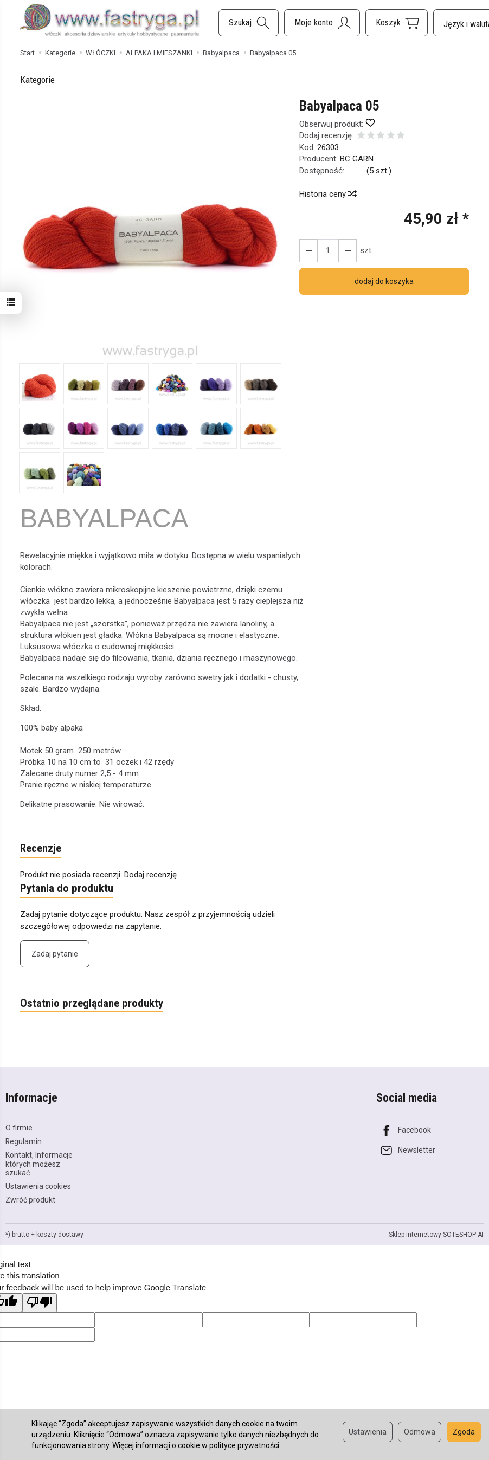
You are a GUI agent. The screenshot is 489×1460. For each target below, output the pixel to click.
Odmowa (419, 1431)
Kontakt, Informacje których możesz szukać (39, 1163)
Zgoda (464, 1431)
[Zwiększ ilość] (308, 250)
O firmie (19, 1127)
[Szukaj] (248, 22)
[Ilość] (328, 250)
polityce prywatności (244, 1445)
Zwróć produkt (30, 1199)
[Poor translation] (39, 1302)
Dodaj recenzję (150, 875)
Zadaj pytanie (54, 953)
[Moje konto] (322, 22)
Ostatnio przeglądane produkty (91, 1003)
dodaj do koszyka (384, 281)
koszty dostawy (59, 1234)
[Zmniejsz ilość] (347, 250)
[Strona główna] (110, 21)
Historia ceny (327, 194)
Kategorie (37, 79)
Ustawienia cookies (38, 1185)
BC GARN (357, 159)
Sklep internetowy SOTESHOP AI (436, 1234)
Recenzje (41, 848)
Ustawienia (368, 1431)
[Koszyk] (396, 22)
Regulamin (23, 1140)
